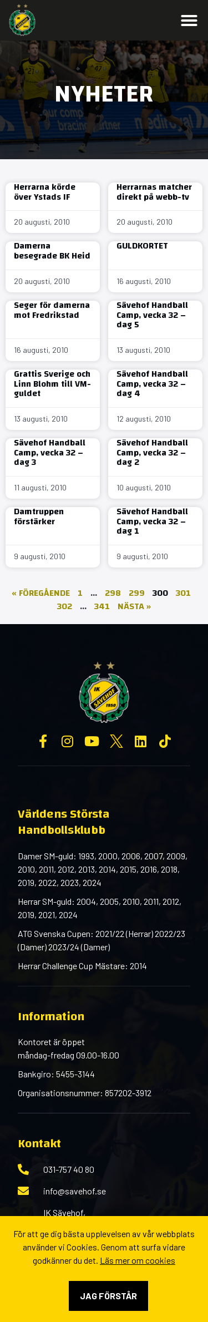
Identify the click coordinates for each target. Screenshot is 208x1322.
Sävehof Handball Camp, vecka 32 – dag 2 (152, 452)
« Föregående (41, 593)
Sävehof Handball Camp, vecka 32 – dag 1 (152, 521)
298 (113, 593)
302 (64, 606)
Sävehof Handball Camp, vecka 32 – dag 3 (49, 452)
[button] (189, 20)
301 (183, 593)
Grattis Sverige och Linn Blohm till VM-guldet (52, 384)
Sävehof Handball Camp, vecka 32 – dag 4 (152, 384)
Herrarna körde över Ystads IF (44, 192)
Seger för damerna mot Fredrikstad (52, 310)
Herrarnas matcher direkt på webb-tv (154, 192)
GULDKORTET (142, 245)
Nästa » (134, 606)
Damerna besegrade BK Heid (52, 250)
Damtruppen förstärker (39, 516)
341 (102, 606)
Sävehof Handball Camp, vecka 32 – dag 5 (152, 315)
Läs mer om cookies (137, 1260)
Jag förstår (108, 1295)
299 (137, 593)
